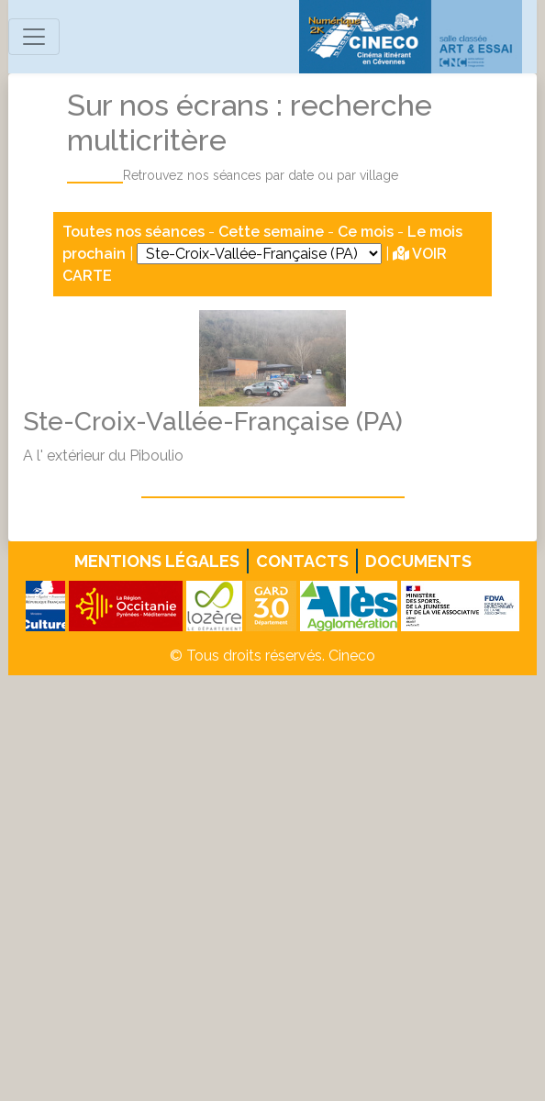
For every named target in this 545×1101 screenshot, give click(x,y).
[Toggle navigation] (34, 36)
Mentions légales (156, 561)
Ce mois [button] (366, 231)
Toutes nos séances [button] (135, 231)
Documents (418, 561)
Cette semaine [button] (271, 231)
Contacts (302, 561)
